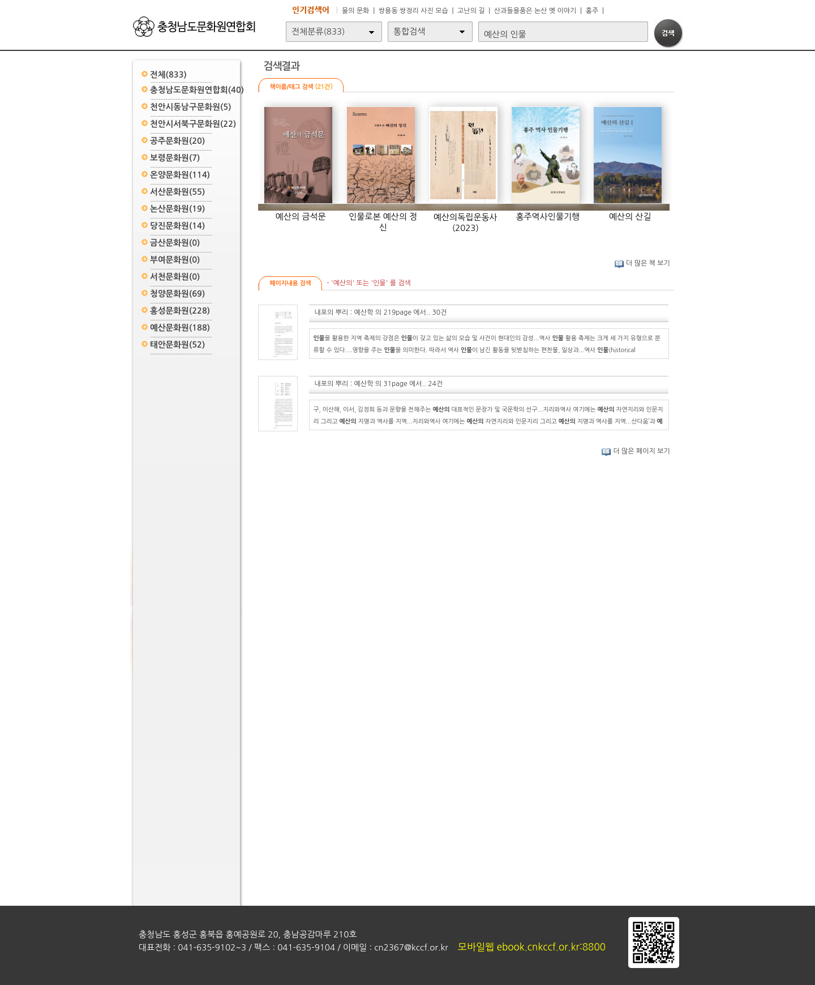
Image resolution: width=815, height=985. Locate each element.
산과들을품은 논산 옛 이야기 (535, 10)
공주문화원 (177, 141)
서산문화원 (177, 192)
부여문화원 (175, 260)
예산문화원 (180, 328)
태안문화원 (177, 345)
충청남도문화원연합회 (197, 90)
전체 (168, 75)
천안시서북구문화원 (193, 124)
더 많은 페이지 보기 (635, 451)
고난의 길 (470, 10)
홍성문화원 (180, 311)
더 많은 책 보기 (642, 263)
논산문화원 (177, 209)
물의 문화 (355, 10)
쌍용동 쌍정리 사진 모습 (413, 10)
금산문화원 (175, 243)
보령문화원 (175, 158)
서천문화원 (175, 277)
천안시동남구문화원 (190, 107)
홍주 (592, 10)
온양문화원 (180, 175)
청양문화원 (177, 294)
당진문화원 (177, 226)
